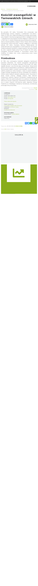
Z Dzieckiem (31, 6)
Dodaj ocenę (18, 126)
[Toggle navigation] (30, 1)
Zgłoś (35, 87)
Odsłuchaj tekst (31, 24)
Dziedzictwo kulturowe (9, 109)
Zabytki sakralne (15, 114)
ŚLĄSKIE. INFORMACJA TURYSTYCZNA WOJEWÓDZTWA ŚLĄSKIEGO (14, 1)
